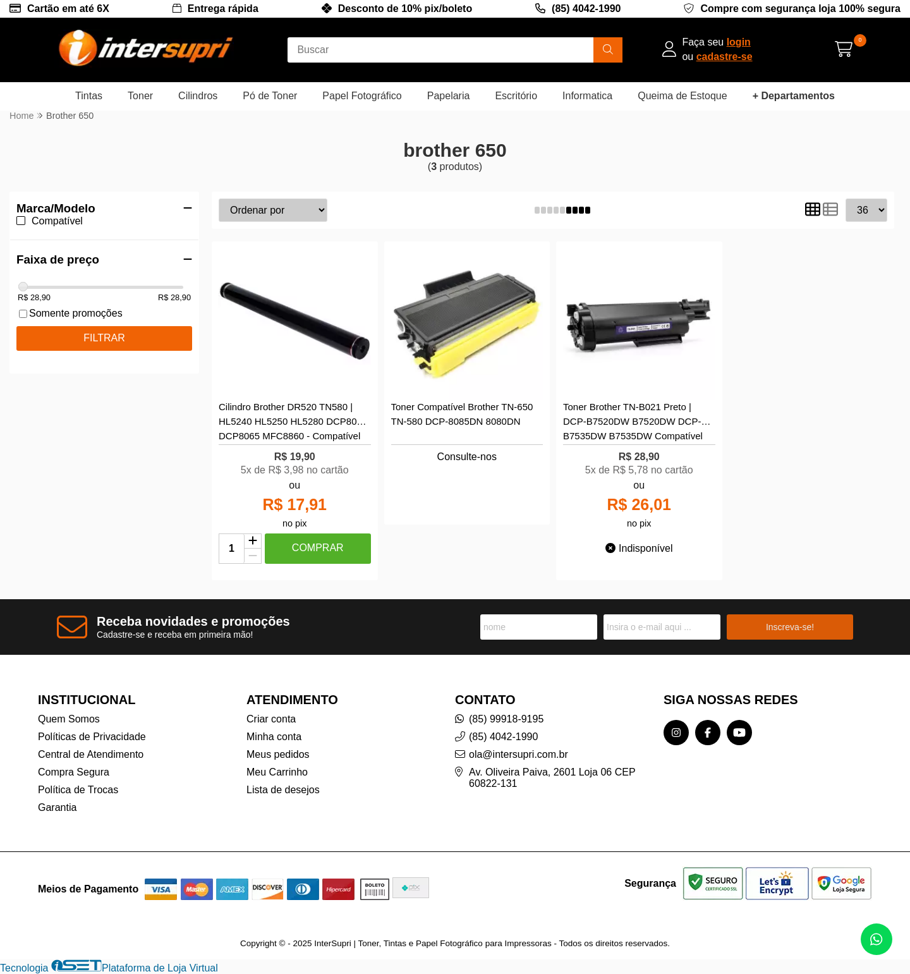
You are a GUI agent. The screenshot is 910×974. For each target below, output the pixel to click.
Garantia (57, 807)
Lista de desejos (283, 789)
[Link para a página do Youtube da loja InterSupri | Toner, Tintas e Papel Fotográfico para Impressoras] (739, 732)
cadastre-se (724, 56)
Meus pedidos (278, 754)
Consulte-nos (467, 456)
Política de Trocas (78, 789)
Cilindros (197, 95)
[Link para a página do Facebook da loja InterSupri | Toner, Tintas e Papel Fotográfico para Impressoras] (707, 732)
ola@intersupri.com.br (518, 754)
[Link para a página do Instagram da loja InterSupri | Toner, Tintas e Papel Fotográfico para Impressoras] (676, 732)
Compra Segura (73, 772)
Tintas (88, 95)
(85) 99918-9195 (506, 719)
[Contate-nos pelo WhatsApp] (876, 939)
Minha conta (273, 736)
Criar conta (271, 719)
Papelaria (448, 95)
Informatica (587, 95)
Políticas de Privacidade (92, 736)
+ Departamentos (794, 95)
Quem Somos (69, 719)
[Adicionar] (253, 541)
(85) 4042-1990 (586, 8)
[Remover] (253, 556)
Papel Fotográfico (361, 95)
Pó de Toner (270, 95)
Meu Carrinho (277, 772)
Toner (140, 95)
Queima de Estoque (682, 95)
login (739, 42)
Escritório (516, 95)
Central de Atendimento (90, 754)
